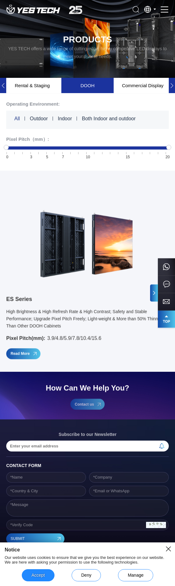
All (17, 118)
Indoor (65, 118)
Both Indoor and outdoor (109, 118)
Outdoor (39, 118)
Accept (38, 575)
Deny (86, 575)
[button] (172, 85)
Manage (136, 575)
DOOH (87, 85)
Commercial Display (142, 85)
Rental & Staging (32, 85)
